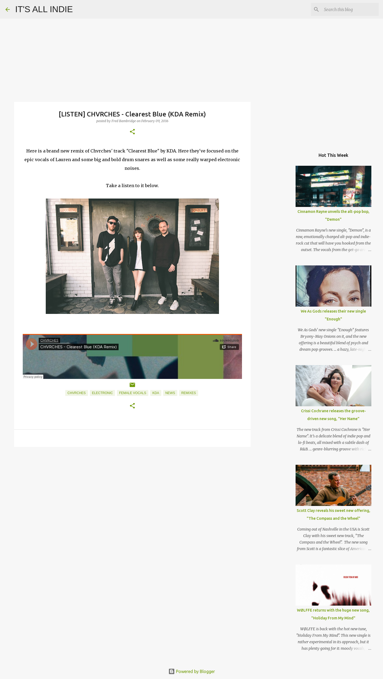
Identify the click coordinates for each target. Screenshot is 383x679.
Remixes (188, 393)
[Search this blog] (350, 9)
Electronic (102, 393)
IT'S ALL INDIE (44, 9)
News (170, 393)
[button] (132, 132)
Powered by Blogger (191, 671)
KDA (155, 393)
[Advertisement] (132, 493)
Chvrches (76, 393)
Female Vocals (132, 393)
